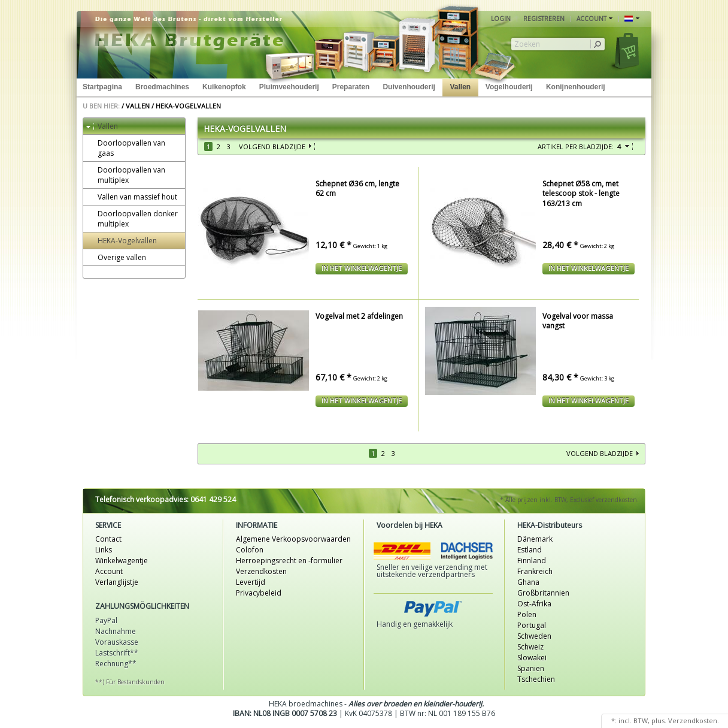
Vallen (460, 87)
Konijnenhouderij (575, 87)
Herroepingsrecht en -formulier (289, 560)
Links (103, 550)
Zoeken (527, 44)
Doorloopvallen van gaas (125, 148)
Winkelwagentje (121, 560)
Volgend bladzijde (272, 146)
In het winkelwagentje (361, 268)
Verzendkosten (261, 571)
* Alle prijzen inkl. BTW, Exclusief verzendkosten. (569, 500)
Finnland (531, 560)
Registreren (544, 18)
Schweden (534, 636)
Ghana (528, 582)
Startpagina (102, 87)
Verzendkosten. (693, 720)
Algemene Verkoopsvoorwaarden (293, 539)
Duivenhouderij (409, 87)
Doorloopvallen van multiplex (125, 175)
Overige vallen (116, 257)
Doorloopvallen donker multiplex (132, 219)
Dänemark (535, 539)
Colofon (249, 550)
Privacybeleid (258, 593)
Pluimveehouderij (289, 87)
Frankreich (535, 571)
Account (109, 571)
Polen (526, 614)
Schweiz (530, 647)
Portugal (531, 625)
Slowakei (532, 658)
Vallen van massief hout (131, 197)
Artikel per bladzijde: (576, 146)
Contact (108, 539)
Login (501, 18)
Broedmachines (162, 87)
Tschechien (536, 679)
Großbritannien (543, 593)
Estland (529, 550)
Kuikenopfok (224, 87)
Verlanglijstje (116, 582)
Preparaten (351, 87)
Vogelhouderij (509, 87)
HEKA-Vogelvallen (188, 105)
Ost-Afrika (534, 604)
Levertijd (250, 582)
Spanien (530, 668)
